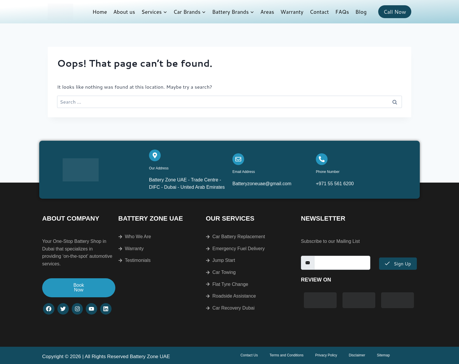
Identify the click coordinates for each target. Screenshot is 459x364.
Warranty (291, 12)
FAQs (342, 12)
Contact (319, 12)
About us (124, 12)
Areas (267, 12)
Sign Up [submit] (398, 263)
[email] (342, 263)
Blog (360, 12)
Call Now (394, 12)
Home (100, 12)
